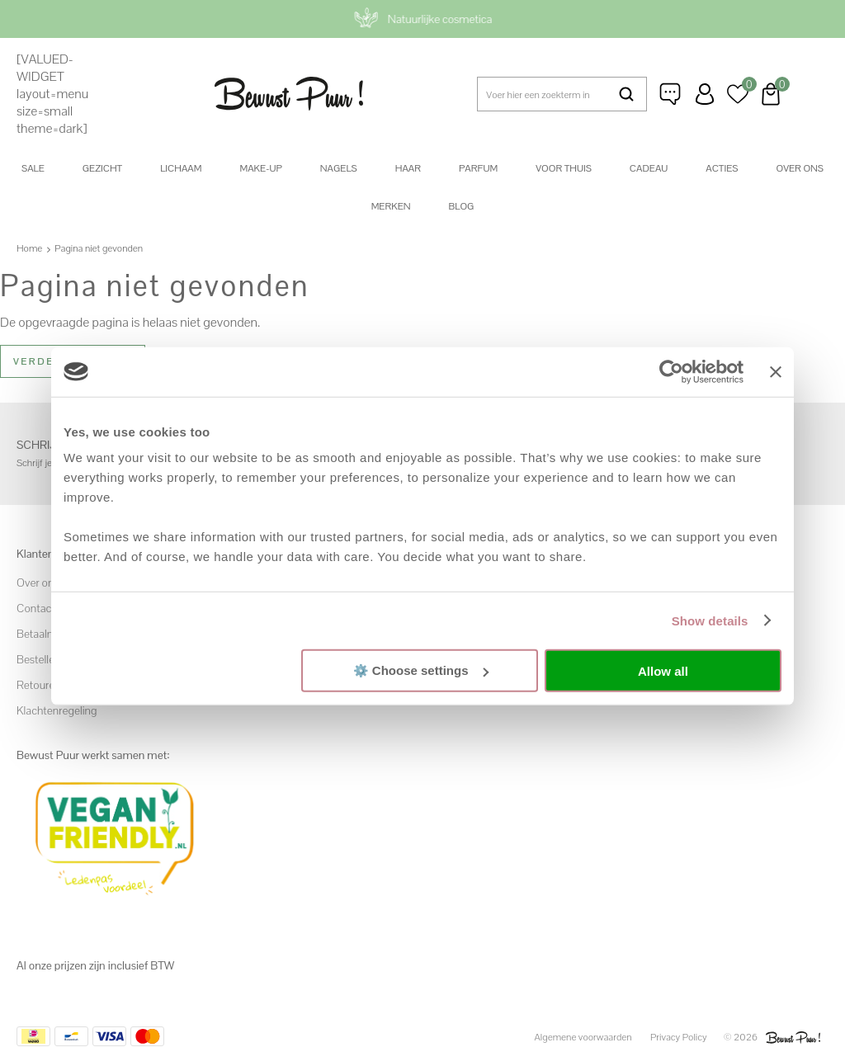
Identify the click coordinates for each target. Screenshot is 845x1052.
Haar (408, 168)
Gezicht (102, 168)
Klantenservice (671, 94)
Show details (710, 620)
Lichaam (180, 168)
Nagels (338, 168)
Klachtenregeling (57, 710)
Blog (461, 206)
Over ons (800, 168)
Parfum (478, 168)
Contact (36, 608)
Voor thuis (564, 168)
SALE (33, 168)
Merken (391, 206)
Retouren (39, 684)
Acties (722, 168)
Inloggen (704, 94)
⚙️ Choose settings (421, 670)
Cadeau (649, 168)
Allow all (663, 670)
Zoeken (626, 94)
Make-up (260, 168)
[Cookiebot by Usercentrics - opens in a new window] (671, 371)
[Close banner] (775, 371)
